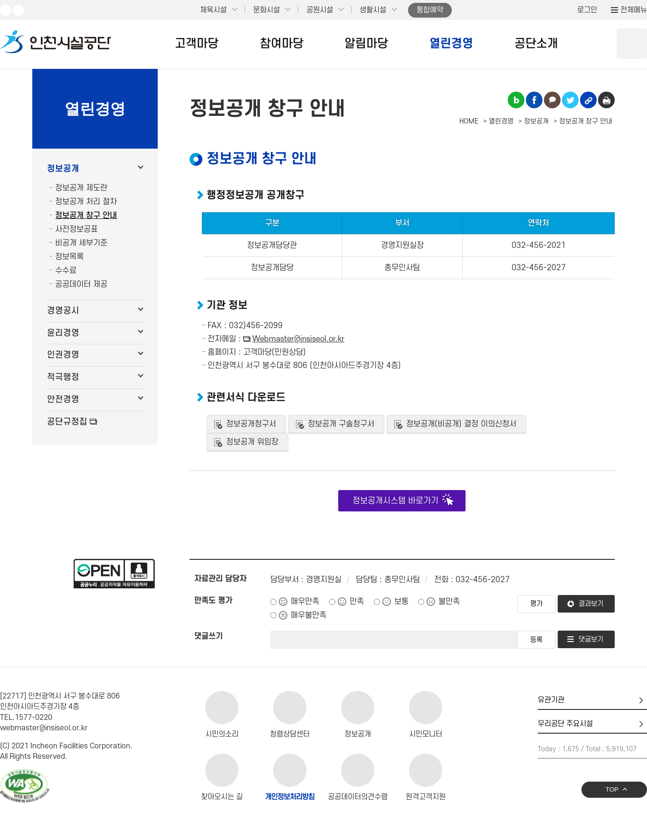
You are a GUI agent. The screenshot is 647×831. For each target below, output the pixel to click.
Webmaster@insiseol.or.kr (298, 339)
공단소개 (536, 43)
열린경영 (451, 43)
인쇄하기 (606, 100)
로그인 (587, 10)
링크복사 (588, 100)
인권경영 (63, 354)
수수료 (65, 270)
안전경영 (63, 399)
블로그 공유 (516, 100)
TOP (611, 789)
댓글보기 (591, 639)
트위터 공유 (570, 100)
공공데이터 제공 (81, 284)
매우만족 (305, 601)
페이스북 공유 (534, 100)
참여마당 (282, 43)
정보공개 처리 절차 (86, 202)
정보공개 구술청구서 (341, 424)
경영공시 (63, 310)
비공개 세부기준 (81, 243)
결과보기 (591, 604)
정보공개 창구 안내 (86, 215)
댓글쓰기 (208, 636)
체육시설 (213, 10)
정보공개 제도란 (81, 188)
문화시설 (266, 10)
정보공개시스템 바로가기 (395, 500)
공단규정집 (67, 421)
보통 (401, 601)
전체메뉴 (633, 10)
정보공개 (63, 168)
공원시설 (319, 10)
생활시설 (373, 10)
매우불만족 (308, 615)
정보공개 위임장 (252, 442)
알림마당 (366, 43)
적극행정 (63, 377)
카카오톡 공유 (552, 100)
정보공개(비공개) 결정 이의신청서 (461, 424)
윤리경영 (63, 333)
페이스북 (18, 10)
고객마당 (197, 43)
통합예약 (430, 10)
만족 (357, 601)
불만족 (449, 601)
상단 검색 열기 (632, 43)
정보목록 (69, 257)
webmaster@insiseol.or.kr (44, 728)
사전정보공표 (76, 229)
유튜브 (5, 10)
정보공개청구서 (251, 424)
